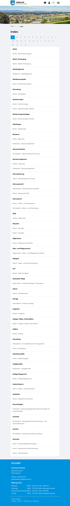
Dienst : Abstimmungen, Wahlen (23, 109)
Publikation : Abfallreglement (22, 74)
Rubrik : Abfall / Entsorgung (22, 64)
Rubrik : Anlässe (18, 334)
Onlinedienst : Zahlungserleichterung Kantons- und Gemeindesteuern (30, 422)
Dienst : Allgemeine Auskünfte (23, 243)
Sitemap (13, 501)
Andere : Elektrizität (19, 218)
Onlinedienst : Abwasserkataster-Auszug (26, 154)
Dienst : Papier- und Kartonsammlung (25, 263)
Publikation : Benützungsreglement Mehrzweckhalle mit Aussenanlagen (31, 410)
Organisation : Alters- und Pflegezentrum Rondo (28, 253)
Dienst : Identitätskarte (20, 453)
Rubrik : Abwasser (18, 139)
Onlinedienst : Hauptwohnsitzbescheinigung (27, 434)
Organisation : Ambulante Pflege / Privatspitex (28, 283)
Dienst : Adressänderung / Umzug (24, 178)
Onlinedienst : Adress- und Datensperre (26, 208)
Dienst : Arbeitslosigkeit (21, 273)
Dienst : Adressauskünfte (21, 193)
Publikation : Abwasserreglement (24, 144)
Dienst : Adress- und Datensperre (24, 203)
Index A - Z (20, 501)
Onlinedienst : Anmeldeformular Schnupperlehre (28, 344)
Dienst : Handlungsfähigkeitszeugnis (25, 444)
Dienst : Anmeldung (19, 348)
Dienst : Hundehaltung (20, 293)
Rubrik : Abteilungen (19, 129)
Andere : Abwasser (19, 164)
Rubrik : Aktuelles (18, 228)
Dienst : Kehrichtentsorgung (22, 54)
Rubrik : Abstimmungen (20, 104)
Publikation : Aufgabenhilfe (22, 368)
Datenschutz (28, 501)
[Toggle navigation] (58, 3)
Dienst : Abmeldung (19, 94)
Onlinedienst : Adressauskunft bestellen (26, 189)
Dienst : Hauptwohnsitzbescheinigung (25, 448)
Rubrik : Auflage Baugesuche (22, 379)
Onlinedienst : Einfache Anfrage (23, 303)
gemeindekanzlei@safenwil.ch (21, 479)
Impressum (36, 501)
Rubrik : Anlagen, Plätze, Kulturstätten (25, 323)
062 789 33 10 (21, 477)
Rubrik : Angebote (19, 313)
